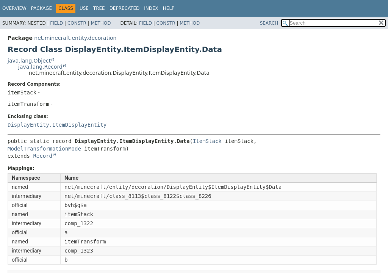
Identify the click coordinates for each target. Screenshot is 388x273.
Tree (99, 8)
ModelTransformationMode (44, 149)
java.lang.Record (40, 67)
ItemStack (207, 141)
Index (151, 8)
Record (42, 156)
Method (101, 23)
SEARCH (269, 23)
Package (41, 8)
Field (56, 23)
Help (169, 8)
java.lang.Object (29, 61)
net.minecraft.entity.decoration (75, 38)
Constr (76, 23)
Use (84, 8)
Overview (14, 8)
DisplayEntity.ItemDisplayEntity (57, 125)
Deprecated (125, 8)
